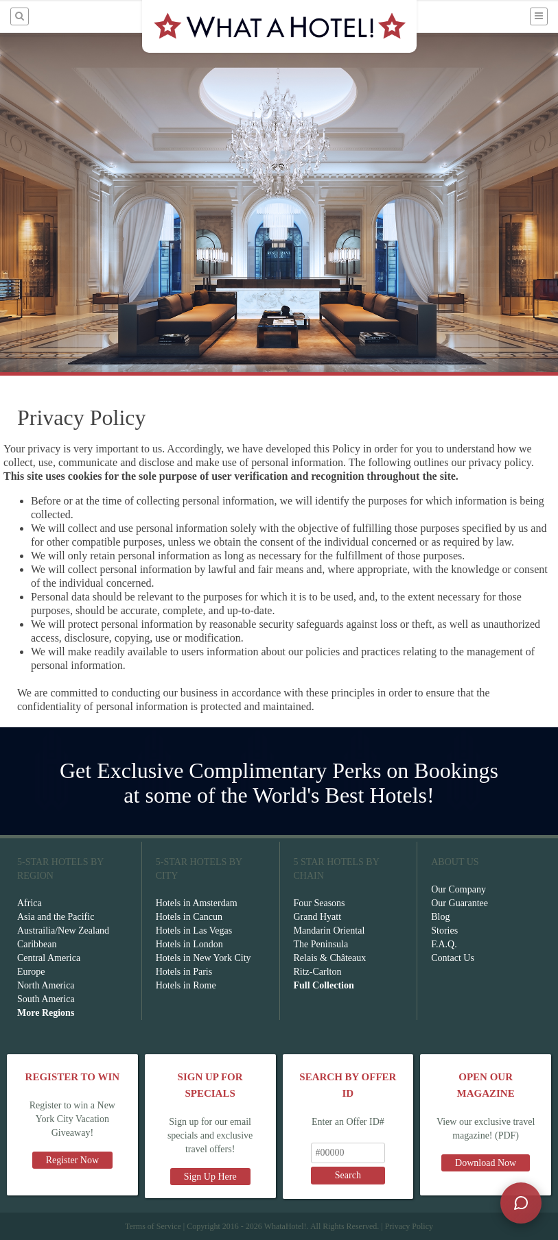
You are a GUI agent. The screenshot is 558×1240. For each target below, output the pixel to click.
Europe (31, 972)
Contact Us (452, 958)
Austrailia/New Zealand (63, 930)
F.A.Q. (443, 944)
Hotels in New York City (203, 958)
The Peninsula (321, 944)
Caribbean (37, 944)
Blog (440, 917)
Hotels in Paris (184, 972)
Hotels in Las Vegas (194, 930)
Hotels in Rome (186, 985)
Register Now (72, 1160)
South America (46, 999)
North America (46, 985)
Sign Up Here (210, 1176)
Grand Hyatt (318, 917)
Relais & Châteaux (330, 958)
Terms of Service (153, 1226)
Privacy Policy (409, 1226)
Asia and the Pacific (55, 917)
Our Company (458, 889)
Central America (48, 958)
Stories (444, 930)
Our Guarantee (459, 903)
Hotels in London (189, 944)
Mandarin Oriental (329, 930)
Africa (29, 903)
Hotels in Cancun (189, 917)
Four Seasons (319, 903)
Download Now (485, 1163)
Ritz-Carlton (318, 972)
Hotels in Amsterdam (196, 903)
